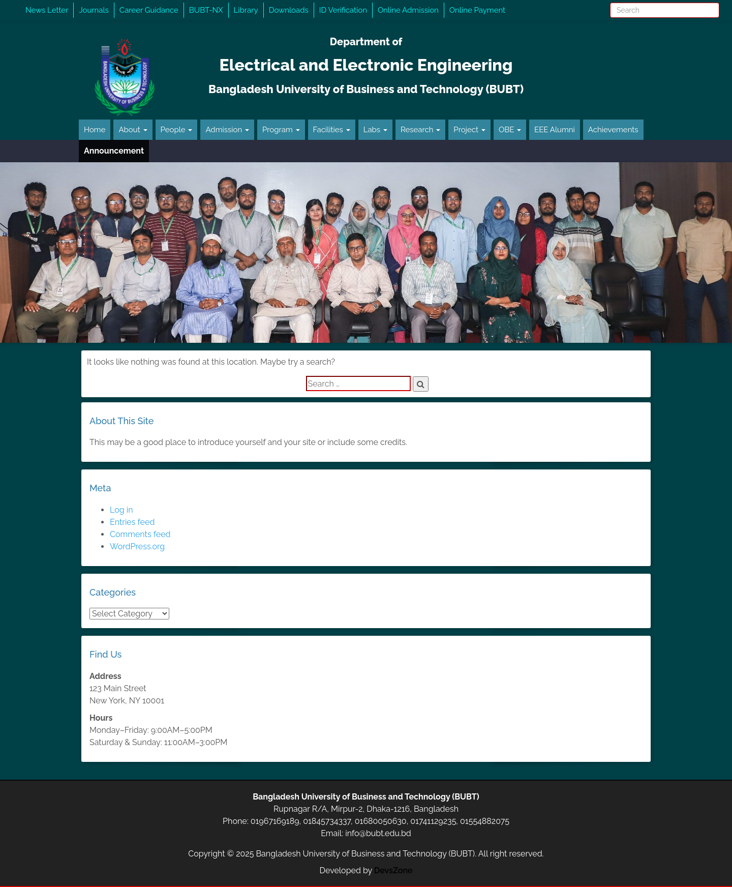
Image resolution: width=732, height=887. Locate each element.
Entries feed (132, 522)
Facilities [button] (331, 129)
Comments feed (140, 534)
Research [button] (420, 129)
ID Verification (343, 10)
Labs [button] (375, 129)
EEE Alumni (554, 129)
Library (246, 10)
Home (94, 129)
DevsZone (393, 870)
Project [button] (469, 129)
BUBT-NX (206, 10)
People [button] (177, 129)
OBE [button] (510, 129)
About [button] (132, 129)
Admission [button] (227, 129)
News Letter (46, 10)
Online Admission (408, 10)
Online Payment (477, 10)
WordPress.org (137, 546)
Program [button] (281, 129)
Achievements (613, 129)
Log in (121, 510)
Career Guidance (148, 10)
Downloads (289, 10)
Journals (93, 10)
